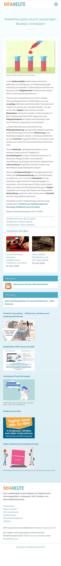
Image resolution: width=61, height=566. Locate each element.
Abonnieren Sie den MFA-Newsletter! (30, 284)
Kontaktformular (10, 539)
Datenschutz (33, 547)
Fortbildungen (9, 515)
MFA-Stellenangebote (13, 518)
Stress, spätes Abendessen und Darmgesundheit (40, 257)
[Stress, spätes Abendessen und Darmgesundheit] (43, 237)
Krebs (22, 225)
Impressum (21, 547)
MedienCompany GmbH (45, 528)
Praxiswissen (8, 506)
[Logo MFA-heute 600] (14, 3)
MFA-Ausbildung (10, 512)
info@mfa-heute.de (32, 536)
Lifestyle (6, 521)
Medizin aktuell (25, 222)
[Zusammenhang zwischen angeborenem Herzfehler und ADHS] (17, 237)
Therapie (30, 225)
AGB (43, 547)
